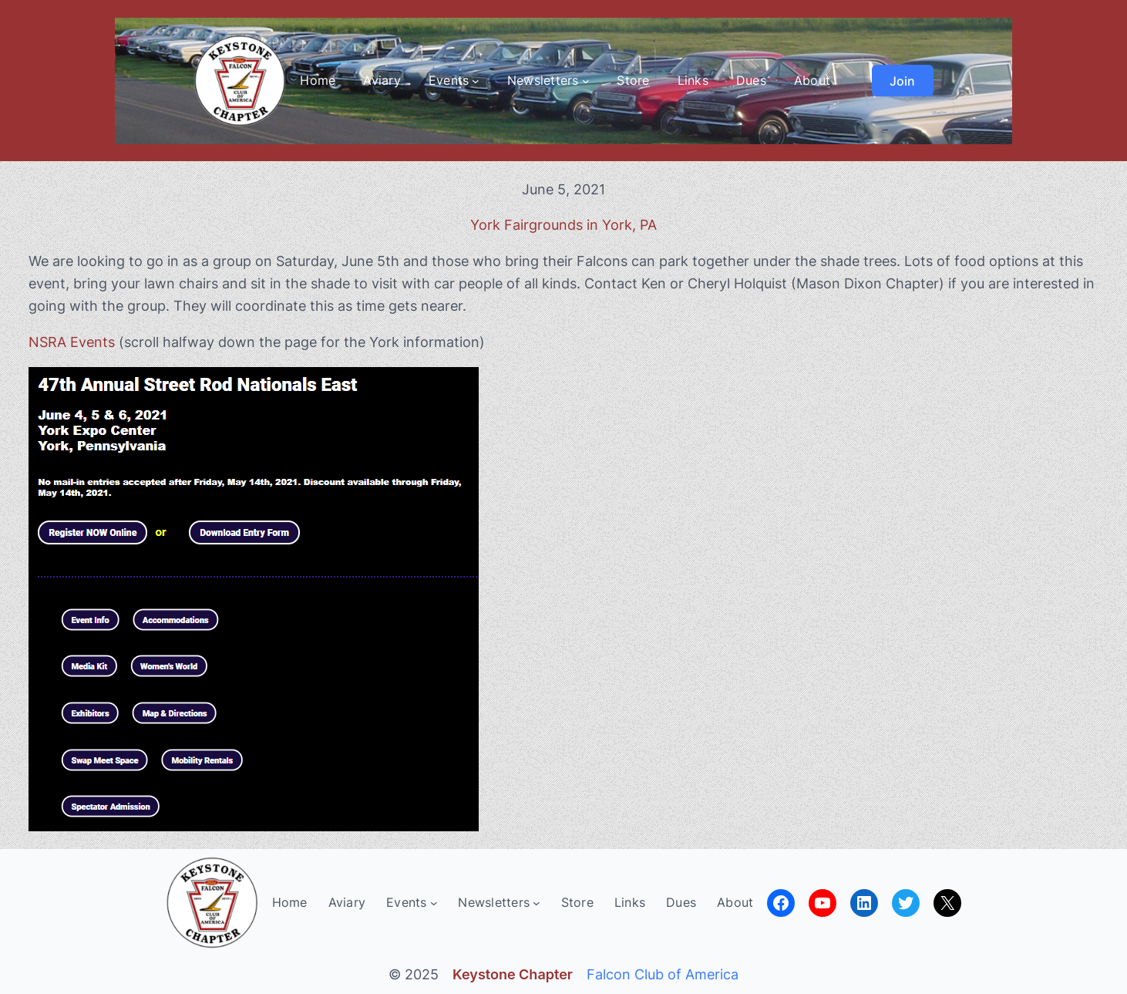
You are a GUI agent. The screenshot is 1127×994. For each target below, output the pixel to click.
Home (317, 80)
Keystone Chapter (512, 974)
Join (902, 81)
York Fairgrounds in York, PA (563, 225)
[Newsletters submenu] (586, 81)
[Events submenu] (475, 81)
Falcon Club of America (662, 974)
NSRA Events (72, 342)
